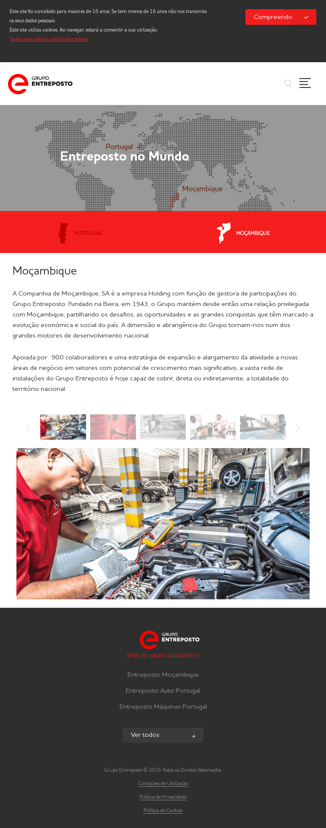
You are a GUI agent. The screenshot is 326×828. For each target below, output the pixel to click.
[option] (63, 427)
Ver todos (164, 736)
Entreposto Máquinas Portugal (163, 707)
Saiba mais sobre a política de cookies (49, 39)
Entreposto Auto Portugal (163, 691)
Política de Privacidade (163, 797)
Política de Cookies (163, 810)
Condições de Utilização (163, 783)
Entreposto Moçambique (163, 675)
